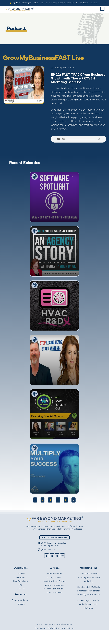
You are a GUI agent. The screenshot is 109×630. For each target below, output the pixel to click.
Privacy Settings (67, 628)
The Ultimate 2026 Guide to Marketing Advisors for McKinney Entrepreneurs (88, 591)
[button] (102, 9)
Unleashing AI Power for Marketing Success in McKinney (88, 604)
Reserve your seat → (91, 3)
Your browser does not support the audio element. (78, 139)
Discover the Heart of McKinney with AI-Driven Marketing (88, 577)
